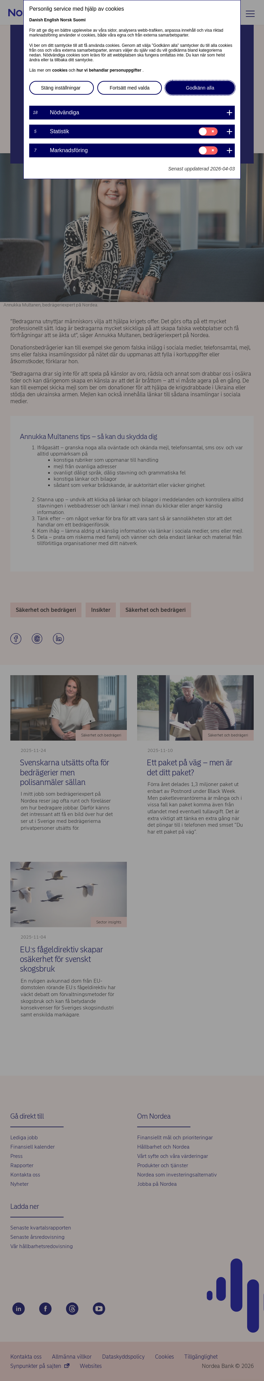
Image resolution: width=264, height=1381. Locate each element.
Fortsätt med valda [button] (130, 88)
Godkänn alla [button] (200, 88)
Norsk (66, 20)
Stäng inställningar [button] (60, 88)
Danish (36, 20)
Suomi (79, 20)
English (51, 20)
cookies (60, 70)
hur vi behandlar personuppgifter (109, 70)
